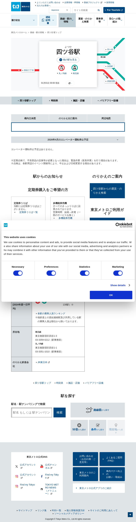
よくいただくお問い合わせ (48, 2)
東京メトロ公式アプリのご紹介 (95, 488)
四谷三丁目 (29, 70)
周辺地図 (99, 117)
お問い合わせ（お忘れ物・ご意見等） (87, 459)
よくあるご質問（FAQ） (114, 459)
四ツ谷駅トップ (28, 100)
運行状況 (15, 20)
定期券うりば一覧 (28, 212)
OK (111, 295)
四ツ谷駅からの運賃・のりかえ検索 (107, 190)
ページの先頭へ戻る (130, 514)
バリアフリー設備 (109, 100)
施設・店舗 (78, 100)
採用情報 (110, 2)
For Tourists (113, 10)
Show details (118, 285)
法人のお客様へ (44, 5)
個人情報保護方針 (75, 510)
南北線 (76, 73)
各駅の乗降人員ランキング (51, 313)
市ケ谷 (110, 49)
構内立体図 (23, 117)
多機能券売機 (65, 218)
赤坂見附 (111, 81)
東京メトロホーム (19, 32)
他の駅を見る (70, 59)
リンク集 (42, 510)
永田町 (110, 66)
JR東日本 (42, 362)
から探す (101, 410)
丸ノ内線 (63, 73)
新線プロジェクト (92, 2)
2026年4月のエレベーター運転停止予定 (68, 139)
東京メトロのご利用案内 (87, 474)
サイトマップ (25, 510)
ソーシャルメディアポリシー (69, 513)
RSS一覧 (56, 510)
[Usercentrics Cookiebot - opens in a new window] (118, 225)
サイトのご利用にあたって (104, 510)
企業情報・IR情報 (72, 2)
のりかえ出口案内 (63, 117)
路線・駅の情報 (37, 32)
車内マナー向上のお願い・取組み (114, 474)
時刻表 (54, 100)
